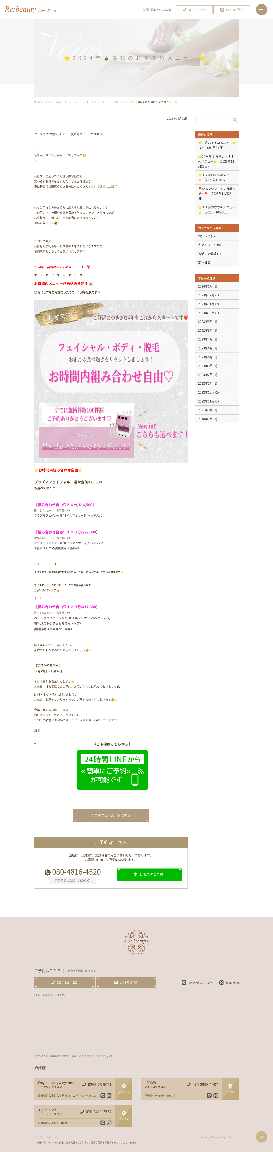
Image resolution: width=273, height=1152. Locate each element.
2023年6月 (205, 348)
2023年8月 (205, 330)
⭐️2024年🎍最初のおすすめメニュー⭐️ (216, 159)
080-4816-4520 (76, 871)
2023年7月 (205, 339)
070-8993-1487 (205, 1084)
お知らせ (204, 236)
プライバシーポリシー (45, 1137)
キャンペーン (207, 244)
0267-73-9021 (99, 1084)
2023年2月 (205, 374)
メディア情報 (207, 253)
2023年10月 (206, 312)
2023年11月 (206, 304)
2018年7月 (205, 418)
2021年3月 (205, 410)
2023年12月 (206, 295)
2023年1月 (205, 383)
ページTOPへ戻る (261, 1137)
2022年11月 (206, 401)
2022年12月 (206, 392)
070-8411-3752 (98, 1112)
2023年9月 (205, 321)
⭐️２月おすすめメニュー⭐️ (217, 142)
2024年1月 (205, 286)
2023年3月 (205, 365)
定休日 (202, 262)
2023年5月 (205, 357)
